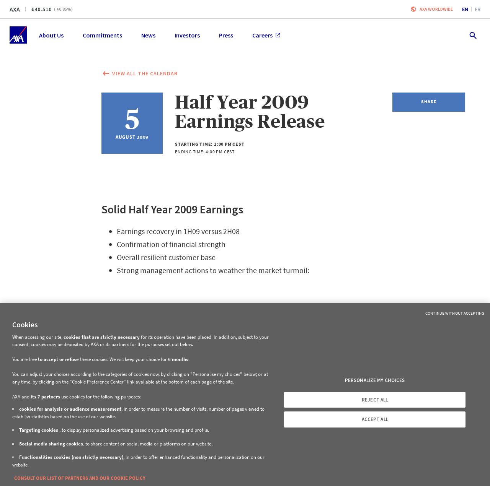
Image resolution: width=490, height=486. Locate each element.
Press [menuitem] (226, 35)
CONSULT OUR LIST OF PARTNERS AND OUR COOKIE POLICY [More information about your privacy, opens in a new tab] (79, 478)
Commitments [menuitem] (102, 35)
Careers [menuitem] (266, 35)
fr (477, 9)
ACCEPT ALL (375, 419)
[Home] (18, 35)
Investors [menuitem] (187, 35)
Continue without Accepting (454, 313)
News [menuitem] (148, 35)
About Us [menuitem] (51, 35)
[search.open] (472, 35)
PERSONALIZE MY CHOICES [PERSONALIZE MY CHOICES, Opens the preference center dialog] (375, 380)
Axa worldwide (436, 9)
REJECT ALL (375, 400)
